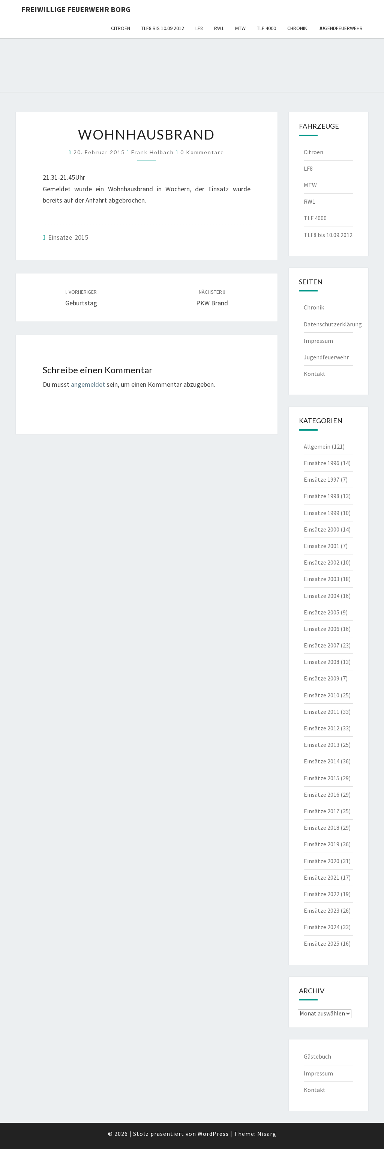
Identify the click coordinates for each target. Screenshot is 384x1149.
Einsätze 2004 (321, 595)
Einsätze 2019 (321, 844)
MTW (240, 28)
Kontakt (315, 373)
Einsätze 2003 (321, 579)
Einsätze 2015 (68, 237)
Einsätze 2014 (321, 761)
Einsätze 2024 (321, 927)
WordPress (213, 1133)
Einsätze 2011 (321, 711)
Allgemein (317, 446)
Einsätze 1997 (321, 479)
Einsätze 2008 (321, 661)
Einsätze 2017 (321, 811)
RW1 (219, 28)
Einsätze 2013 (321, 744)
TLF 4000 (266, 28)
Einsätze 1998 (321, 496)
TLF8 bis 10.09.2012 (162, 28)
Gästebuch (317, 1056)
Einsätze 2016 (321, 794)
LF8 (199, 28)
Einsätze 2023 (321, 910)
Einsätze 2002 (321, 562)
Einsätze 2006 (321, 628)
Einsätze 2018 (321, 827)
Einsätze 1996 (321, 463)
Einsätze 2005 (321, 612)
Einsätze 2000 (321, 529)
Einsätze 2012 (321, 728)
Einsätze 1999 (321, 513)
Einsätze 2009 (321, 678)
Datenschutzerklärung (333, 324)
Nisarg (266, 1133)
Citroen (120, 28)
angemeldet (88, 384)
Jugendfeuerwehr (340, 28)
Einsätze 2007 (321, 645)
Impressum (318, 340)
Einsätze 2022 (321, 894)
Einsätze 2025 (321, 943)
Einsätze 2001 (321, 546)
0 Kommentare (202, 152)
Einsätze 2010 (321, 695)
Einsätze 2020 (321, 861)
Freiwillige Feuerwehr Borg (75, 9)
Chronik (297, 28)
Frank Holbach (152, 152)
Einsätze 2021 (321, 877)
